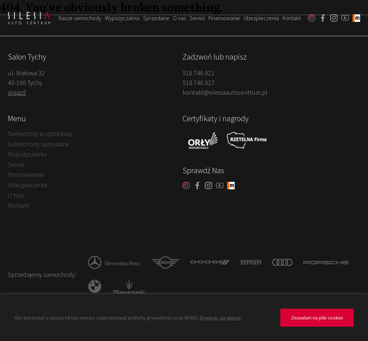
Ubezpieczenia (261, 18)
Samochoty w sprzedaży (40, 133)
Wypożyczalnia (122, 18)
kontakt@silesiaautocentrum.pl (225, 92)
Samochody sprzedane (38, 144)
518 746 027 (199, 83)
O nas (179, 18)
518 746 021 (199, 73)
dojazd (17, 92)
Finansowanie (224, 18)
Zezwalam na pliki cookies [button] (317, 318)
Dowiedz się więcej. (221, 317)
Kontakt (291, 18)
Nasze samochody (80, 18)
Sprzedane (156, 18)
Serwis (197, 18)
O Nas (16, 195)
